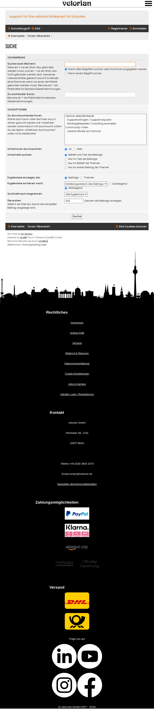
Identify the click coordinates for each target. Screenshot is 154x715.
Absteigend (73, 188)
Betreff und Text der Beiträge (83, 154)
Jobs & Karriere (77, 384)
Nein (77, 149)
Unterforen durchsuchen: (24, 149)
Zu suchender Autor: (21, 94)
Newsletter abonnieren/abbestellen (77, 484)
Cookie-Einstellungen (77, 373)
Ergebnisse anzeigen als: (23, 177)
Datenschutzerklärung (77, 363)
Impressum (77, 322)
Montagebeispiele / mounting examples (105, 124)
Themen (87, 177)
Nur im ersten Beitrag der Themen (87, 167)
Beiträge (72, 177)
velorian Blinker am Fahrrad (105, 131)
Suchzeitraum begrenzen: (25, 193)
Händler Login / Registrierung (77, 394)
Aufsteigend (117, 183)
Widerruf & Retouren (77, 353)
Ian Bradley (27, 233)
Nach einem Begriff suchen (83, 73)
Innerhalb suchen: (19, 154)
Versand (77, 343)
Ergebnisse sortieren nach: (25, 183)
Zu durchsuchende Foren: (24, 115)
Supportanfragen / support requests (105, 120)
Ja (68, 149)
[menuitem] (35, 28)
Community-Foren (105, 127)
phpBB (23, 237)
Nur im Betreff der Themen (82, 163)
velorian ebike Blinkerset (105, 116)
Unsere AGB (77, 332)
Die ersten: (14, 200)
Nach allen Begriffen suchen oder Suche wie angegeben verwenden (108, 69)
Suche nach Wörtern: (21, 63)
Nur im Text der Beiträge (81, 159)
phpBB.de (43, 241)
